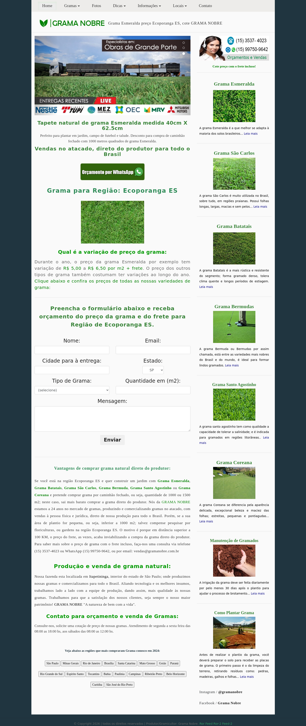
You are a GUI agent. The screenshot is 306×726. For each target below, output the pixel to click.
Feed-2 (227, 723)
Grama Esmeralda (173, 481)
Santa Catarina (126, 663)
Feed (208, 723)
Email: (153, 341)
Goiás (162, 663)
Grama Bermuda (113, 488)
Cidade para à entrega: (71, 361)
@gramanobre (230, 692)
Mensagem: (112, 401)
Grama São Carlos (80, 488)
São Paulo (53, 663)
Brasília (109, 663)
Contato (205, 5)
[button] (46, 75)
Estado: (153, 361)
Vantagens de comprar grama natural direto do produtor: (112, 468)
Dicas (117, 5)
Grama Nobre (229, 703)
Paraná (174, 663)
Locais (178, 5)
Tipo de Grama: (72, 381)
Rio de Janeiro (91, 663)
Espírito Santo (75, 674)
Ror (201, 723)
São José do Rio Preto (119, 684)
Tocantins (93, 674)
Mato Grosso (147, 663)
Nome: (71, 341)
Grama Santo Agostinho (150, 488)
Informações (148, 5)
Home (49, 5)
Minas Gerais (71, 663)
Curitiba (97, 684)
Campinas (135, 674)
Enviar (112, 440)
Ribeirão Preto (153, 674)
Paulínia (119, 674)
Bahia (107, 674)
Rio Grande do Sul (51, 674)
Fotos (96, 5)
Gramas (70, 5)
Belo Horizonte (175, 674)
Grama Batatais (48, 488)
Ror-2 (217, 723)
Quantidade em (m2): (153, 381)
